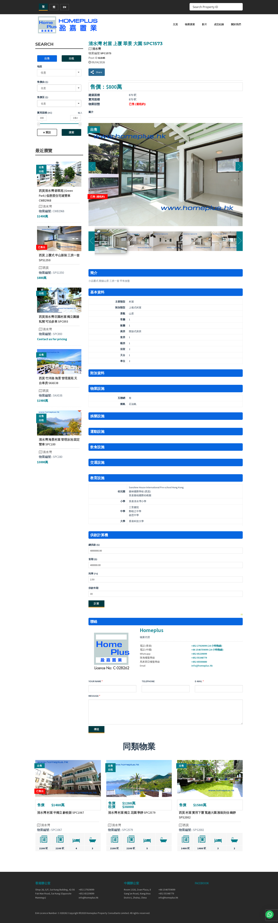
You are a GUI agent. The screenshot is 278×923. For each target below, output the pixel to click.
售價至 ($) (42, 97)
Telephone (148, 681)
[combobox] (59, 88)
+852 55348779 (199, 657)
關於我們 (236, 24)
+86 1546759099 (167, 889)
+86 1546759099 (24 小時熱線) (207, 649)
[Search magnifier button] (239, 6)
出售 (47, 58)
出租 (71, 58)
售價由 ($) (42, 82)
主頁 (175, 24)
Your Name (94, 681)
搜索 (71, 132)
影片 (204, 24)
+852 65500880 (199, 661)
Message (93, 695)
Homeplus (151, 630)
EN (64, 7)
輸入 (80, 112)
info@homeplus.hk (202, 665)
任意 (43, 72)
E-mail (198, 681)
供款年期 (93, 588)
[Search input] (214, 6)
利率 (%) (93, 573)
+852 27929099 (86, 889)
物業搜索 (190, 24)
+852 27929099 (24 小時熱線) (206, 645)
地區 (39, 66)
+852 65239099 (199, 653)
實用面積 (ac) (44, 112)
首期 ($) (92, 559)
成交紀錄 (219, 24)
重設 (48, 132)
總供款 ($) (94, 544)
